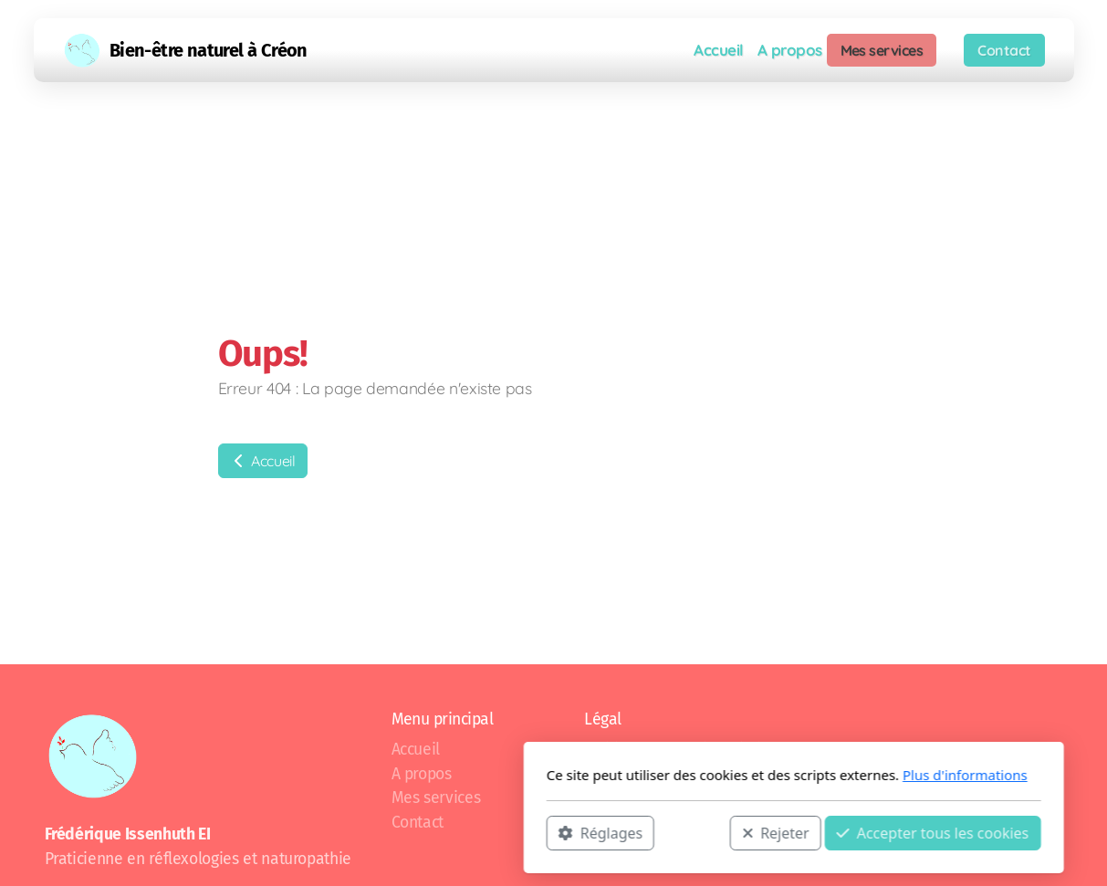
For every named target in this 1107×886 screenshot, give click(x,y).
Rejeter (535, 832)
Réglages (360, 832)
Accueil (263, 461)
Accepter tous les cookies (693, 832)
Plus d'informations (725, 775)
